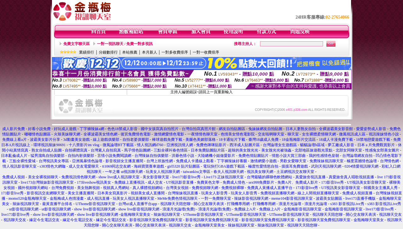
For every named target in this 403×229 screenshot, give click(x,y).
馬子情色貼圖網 (137, 150)
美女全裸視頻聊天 (43, 177)
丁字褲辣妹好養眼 (232, 161)
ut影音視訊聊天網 (23, 209)
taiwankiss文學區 (196, 171)
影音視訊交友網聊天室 (46, 193)
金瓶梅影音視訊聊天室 (302, 209)
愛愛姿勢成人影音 (371, 129)
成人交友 (155, 182)
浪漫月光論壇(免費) (178, 209)
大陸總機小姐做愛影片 (216, 155)
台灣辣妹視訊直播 (183, 193)
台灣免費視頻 (62, 188)
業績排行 (86, 52)
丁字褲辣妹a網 (92, 129)
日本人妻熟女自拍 (301, 129)
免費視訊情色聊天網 (78, 177)
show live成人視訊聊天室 (119, 177)
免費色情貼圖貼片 (253, 155)
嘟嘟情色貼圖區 (37, 134)
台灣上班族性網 (159, 161)
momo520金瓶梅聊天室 (28, 198)
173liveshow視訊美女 (94, 182)
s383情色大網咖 (53, 166)
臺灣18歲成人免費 (263, 139)
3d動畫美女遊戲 (76, 139)
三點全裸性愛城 (22, 161)
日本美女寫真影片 (112, 193)
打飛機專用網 (238, 204)
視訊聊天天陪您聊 (175, 204)
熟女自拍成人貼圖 (46, 150)
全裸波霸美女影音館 (336, 129)
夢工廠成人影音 (341, 145)
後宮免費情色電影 (136, 134)
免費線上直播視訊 (129, 182)
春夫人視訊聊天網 (228, 171)
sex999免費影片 (261, 182)
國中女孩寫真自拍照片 (160, 129)
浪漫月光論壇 (290, 204)
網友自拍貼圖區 (232, 129)
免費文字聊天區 (76, 44)
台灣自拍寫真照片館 (199, 129)
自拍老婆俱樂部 (135, 139)
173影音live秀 (332, 182)
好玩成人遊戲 (65, 129)
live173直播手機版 (360, 198)
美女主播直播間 (81, 193)
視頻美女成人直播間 (148, 193)
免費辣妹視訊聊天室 (326, 161)
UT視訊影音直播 (180, 182)
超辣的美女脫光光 (243, 150)
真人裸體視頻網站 (148, 188)
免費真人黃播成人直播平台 (269, 188)
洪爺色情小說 (183, 155)
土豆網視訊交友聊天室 (295, 171)
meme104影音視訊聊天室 (292, 198)
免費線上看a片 (14, 139)
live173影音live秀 (186, 177)
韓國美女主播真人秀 (381, 188)
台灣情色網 (389, 161)
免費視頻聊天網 (205, 188)
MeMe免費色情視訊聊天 (177, 198)
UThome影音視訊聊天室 (96, 204)
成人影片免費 (13, 129)
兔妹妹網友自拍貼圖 (265, 129)
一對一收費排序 (206, 52)
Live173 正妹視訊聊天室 (224, 177)
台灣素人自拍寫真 (106, 150)
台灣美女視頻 (177, 188)
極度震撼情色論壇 (362, 161)
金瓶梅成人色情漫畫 (67, 198)
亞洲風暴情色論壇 (87, 161)
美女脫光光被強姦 (276, 150)
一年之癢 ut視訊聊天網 (124, 171)
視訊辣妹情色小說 (384, 134)
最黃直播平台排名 (57, 204)
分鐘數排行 (108, 52)
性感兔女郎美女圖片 (382, 150)
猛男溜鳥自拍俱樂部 (48, 155)
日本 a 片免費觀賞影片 (376, 145)
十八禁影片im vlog (84, 145)
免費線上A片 (245, 209)
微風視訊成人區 (352, 134)
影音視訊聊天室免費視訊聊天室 (155, 220)
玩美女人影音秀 (214, 193)
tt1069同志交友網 (116, 166)
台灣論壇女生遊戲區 (280, 145)
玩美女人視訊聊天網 (163, 171)
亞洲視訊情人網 (180, 145)
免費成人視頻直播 (357, 193)
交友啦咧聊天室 (271, 134)
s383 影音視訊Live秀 (347, 204)
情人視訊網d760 (150, 145)
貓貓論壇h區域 (312, 145)
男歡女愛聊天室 (293, 161)
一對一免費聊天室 (216, 198)
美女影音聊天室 (156, 177)
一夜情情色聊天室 (202, 134)
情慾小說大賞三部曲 (289, 155)
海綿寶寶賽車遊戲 (149, 166)
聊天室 (293, 134)
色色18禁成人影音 (122, 129)
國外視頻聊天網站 (33, 188)
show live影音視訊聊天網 (94, 209)
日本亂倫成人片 (14, 155)
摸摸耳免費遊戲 (294, 166)
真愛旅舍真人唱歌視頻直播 (351, 177)
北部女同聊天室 (349, 150)
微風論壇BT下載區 (118, 145)
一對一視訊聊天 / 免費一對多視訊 (125, 44)
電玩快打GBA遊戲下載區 (224, 166)
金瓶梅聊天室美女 (135, 214)
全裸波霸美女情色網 (100, 134)
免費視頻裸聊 (232, 188)
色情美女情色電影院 (238, 134)
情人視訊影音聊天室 (20, 166)
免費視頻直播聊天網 (277, 193)
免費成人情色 (234, 182)
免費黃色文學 (208, 182)
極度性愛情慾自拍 (263, 166)
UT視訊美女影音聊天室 (366, 182)
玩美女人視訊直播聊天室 (133, 198)
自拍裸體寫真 (76, 150)
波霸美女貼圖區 (329, 198)
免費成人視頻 (13, 177)
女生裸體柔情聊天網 (319, 134)
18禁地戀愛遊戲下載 (373, 139)
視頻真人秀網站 (116, 188)
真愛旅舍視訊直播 (310, 177)
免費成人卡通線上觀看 (195, 161)
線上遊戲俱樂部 (106, 139)
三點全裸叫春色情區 (171, 150)
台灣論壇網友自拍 (357, 155)
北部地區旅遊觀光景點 (313, 150)
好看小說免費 (39, 129)
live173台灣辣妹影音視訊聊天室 (47, 182)
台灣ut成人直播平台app (137, 204)
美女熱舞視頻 (88, 188)
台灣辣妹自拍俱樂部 (151, 155)
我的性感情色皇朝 (324, 155)
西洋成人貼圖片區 (245, 145)
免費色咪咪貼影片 (211, 145)
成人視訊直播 (98, 198)
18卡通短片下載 (232, 139)
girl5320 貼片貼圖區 (183, 166)
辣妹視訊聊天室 (26, 204)
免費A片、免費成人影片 (297, 182)
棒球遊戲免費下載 (167, 139)
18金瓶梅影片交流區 (299, 139)
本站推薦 (129, 52)
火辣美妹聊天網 (67, 134)
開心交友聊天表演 (209, 204)
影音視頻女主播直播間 (124, 161)
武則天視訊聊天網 (326, 166)
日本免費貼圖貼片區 (208, 150)
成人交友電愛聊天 (84, 166)
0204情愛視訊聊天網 (361, 166)
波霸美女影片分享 (45, 139)
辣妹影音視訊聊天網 (251, 198)
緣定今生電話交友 (44, 220)
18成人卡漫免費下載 (336, 139)
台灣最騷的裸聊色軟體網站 (269, 177)
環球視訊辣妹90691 (49, 145)
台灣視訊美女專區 (54, 161)
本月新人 (149, 52)
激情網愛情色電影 (169, 134)
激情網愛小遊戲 (263, 161)
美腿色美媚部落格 (200, 139)
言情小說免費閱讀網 (114, 155)
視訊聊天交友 (390, 214)
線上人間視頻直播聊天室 (318, 193)
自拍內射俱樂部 (81, 155)
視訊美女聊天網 (260, 171)
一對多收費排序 (175, 52)
